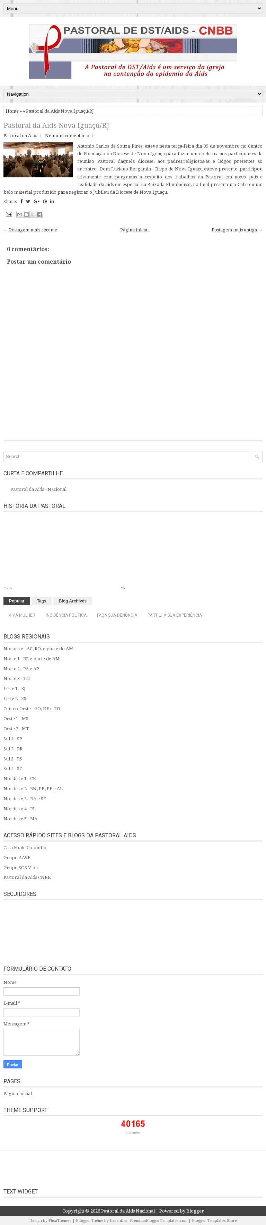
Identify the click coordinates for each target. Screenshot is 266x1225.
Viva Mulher (22, 615)
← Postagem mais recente (30, 229)
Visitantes (133, 1132)
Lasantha (118, 1220)
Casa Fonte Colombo (24, 847)
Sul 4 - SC (12, 768)
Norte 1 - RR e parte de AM (31, 658)
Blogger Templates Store (214, 1220)
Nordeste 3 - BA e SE (24, 798)
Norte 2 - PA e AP (21, 668)
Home (12, 111)
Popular (17, 601)
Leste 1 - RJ (14, 688)
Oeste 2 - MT (16, 728)
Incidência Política (66, 615)
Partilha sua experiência (175, 615)
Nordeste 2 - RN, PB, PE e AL (33, 788)
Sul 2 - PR (13, 748)
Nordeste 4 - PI (19, 808)
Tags (41, 601)
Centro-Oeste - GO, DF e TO (31, 708)
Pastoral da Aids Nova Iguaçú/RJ (56, 125)
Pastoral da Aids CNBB (27, 877)
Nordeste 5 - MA (20, 818)
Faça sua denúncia (117, 615)
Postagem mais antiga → (237, 229)
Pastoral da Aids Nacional (128, 1211)
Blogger (195, 1211)
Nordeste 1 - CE (19, 778)
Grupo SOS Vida (20, 867)
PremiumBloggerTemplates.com (158, 1220)
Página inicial (134, 229)
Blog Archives (73, 601)
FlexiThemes (59, 1220)
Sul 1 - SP (12, 738)
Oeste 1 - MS (15, 718)
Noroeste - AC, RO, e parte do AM (38, 648)
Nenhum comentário (67, 135)
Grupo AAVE (16, 857)
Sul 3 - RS (12, 758)
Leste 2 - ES (14, 698)
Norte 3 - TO (16, 678)
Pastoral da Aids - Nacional (38, 489)
